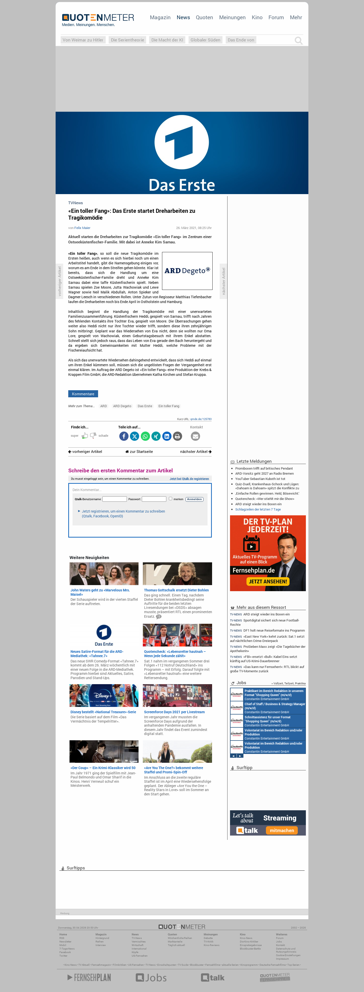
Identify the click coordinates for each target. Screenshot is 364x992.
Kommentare (83, 393)
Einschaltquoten (166, 964)
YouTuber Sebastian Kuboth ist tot (260, 478)
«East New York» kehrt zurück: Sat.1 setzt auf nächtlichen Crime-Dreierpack (267, 638)
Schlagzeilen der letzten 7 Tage (258, 509)
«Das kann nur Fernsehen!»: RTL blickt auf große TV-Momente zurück (267, 669)
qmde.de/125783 (201, 419)
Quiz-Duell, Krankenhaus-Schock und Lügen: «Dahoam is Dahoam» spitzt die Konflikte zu (267, 486)
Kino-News (246, 938)
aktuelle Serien (230, 964)
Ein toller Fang (168, 406)
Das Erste (145, 406)
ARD (103, 406)
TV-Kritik (208, 941)
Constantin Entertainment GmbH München (267, 694)
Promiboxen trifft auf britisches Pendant (264, 468)
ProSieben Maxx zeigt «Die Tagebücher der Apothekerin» (267, 648)
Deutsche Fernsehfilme (273, 964)
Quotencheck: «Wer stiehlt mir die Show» (264, 498)
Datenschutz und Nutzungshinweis (286, 950)
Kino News (70, 964)
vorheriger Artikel (85, 451)
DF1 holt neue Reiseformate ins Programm (267, 630)
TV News (150, 964)
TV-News (137, 938)
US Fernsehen (136, 964)
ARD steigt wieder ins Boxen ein (258, 504)
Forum (276, 17)
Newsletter (65, 941)
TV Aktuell (84, 964)
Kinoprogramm (249, 964)
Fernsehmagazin (101, 964)
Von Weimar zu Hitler (83, 40)
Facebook (65, 952)
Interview (101, 945)
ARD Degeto (122, 406)
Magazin (160, 17)
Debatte (208, 938)
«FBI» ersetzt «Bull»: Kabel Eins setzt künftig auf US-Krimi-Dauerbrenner (263, 659)
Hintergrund (102, 938)
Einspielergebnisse (251, 945)
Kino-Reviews (211, 945)
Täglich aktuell (176, 945)
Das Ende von (241, 40)
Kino (257, 17)
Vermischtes (139, 941)
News (183, 17)
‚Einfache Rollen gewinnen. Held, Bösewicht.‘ (267, 493)
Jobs (279, 941)
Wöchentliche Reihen (180, 938)
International (139, 948)
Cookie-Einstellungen (288, 955)
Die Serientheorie (127, 40)
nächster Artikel (196, 451)
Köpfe (135, 952)
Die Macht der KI (167, 40)
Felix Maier (82, 228)
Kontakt (280, 945)
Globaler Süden (205, 40)
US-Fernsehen (140, 955)
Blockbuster (196, 964)
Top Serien (293, 964)
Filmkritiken (119, 964)
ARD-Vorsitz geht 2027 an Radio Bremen (264, 473)
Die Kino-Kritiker (249, 941)
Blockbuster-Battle (250, 948)
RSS (61, 938)
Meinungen (232, 17)
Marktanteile (175, 941)
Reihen (100, 941)
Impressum (282, 958)
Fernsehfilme (212, 964)
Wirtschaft (137, 945)
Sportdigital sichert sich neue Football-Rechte (264, 622)
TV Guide (183, 964)
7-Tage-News (67, 948)
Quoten (204, 17)
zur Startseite (139, 451)
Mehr (296, 17)
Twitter (63, 955)
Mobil (62, 945)
